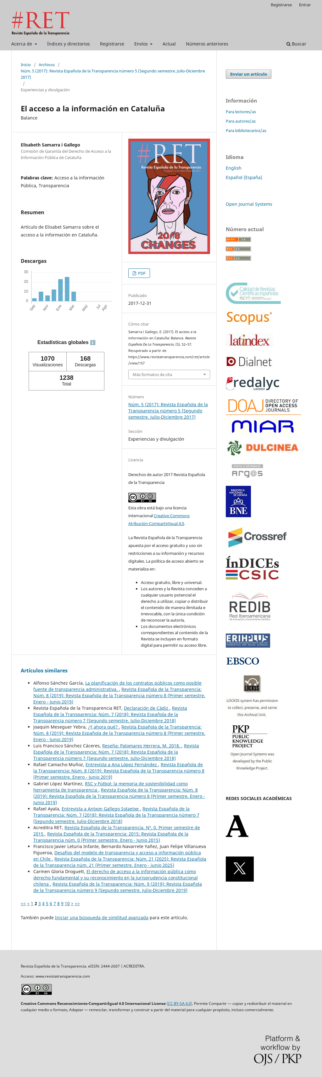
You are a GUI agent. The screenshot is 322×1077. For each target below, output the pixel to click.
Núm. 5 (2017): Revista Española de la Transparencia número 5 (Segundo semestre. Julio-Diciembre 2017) (113, 74)
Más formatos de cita (152, 374)
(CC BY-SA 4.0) (179, 1003)
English (234, 168)
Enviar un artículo (248, 74)
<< (23, 903)
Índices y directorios (68, 44)
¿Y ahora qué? (103, 727)
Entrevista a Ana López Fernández (122, 764)
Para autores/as (241, 121)
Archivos (47, 64)
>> (77, 903)
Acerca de (22, 44)
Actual (169, 44)
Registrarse (112, 44)
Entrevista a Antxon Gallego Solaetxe (101, 809)
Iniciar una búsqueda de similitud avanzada (101, 917)
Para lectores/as (241, 111)
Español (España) (244, 177)
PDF (141, 273)
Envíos (141, 44)
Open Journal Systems (249, 204)
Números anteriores (207, 44)
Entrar (305, 5)
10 (67, 903)
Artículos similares (44, 670)
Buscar (296, 44)
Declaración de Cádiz (146, 708)
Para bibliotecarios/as (246, 130)
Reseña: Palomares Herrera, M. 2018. (141, 746)
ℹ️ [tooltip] (93, 342)
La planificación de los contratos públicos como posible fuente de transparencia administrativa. (117, 686)
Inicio (26, 64)
